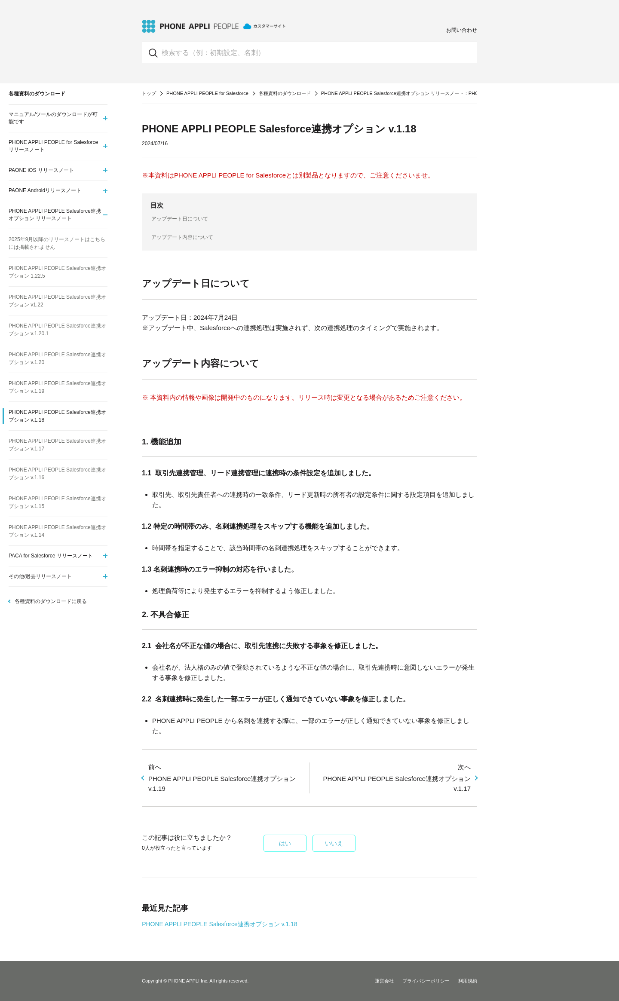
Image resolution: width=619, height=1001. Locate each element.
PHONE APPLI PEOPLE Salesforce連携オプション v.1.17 (393, 777)
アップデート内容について (182, 237)
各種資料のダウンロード (285, 93)
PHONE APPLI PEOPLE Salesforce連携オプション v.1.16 (57, 474)
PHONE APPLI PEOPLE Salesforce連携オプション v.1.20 (57, 358)
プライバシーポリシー (426, 980)
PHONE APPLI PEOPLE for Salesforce (207, 93)
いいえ (334, 843)
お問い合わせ (461, 30)
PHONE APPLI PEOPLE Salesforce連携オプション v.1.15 (57, 502)
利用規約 (467, 980)
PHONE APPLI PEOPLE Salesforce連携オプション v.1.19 (225, 777)
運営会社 (384, 980)
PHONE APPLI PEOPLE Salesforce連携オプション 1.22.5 (57, 272)
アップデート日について (179, 219)
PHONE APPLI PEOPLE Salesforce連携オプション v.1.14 (57, 531)
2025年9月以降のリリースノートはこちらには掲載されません (57, 243)
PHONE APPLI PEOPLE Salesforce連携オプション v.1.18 (219, 924)
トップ (149, 93)
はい (285, 843)
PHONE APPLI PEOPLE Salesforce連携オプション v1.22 (57, 301)
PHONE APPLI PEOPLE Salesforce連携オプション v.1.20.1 (57, 330)
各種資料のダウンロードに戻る (51, 601)
